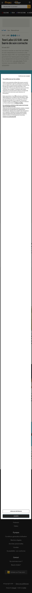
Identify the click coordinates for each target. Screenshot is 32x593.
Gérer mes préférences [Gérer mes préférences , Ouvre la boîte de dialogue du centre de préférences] (16, 511)
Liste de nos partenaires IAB (9, 116)
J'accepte (16, 516)
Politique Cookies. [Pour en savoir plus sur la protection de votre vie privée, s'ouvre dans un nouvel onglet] (19, 103)
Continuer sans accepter (24, 76)
